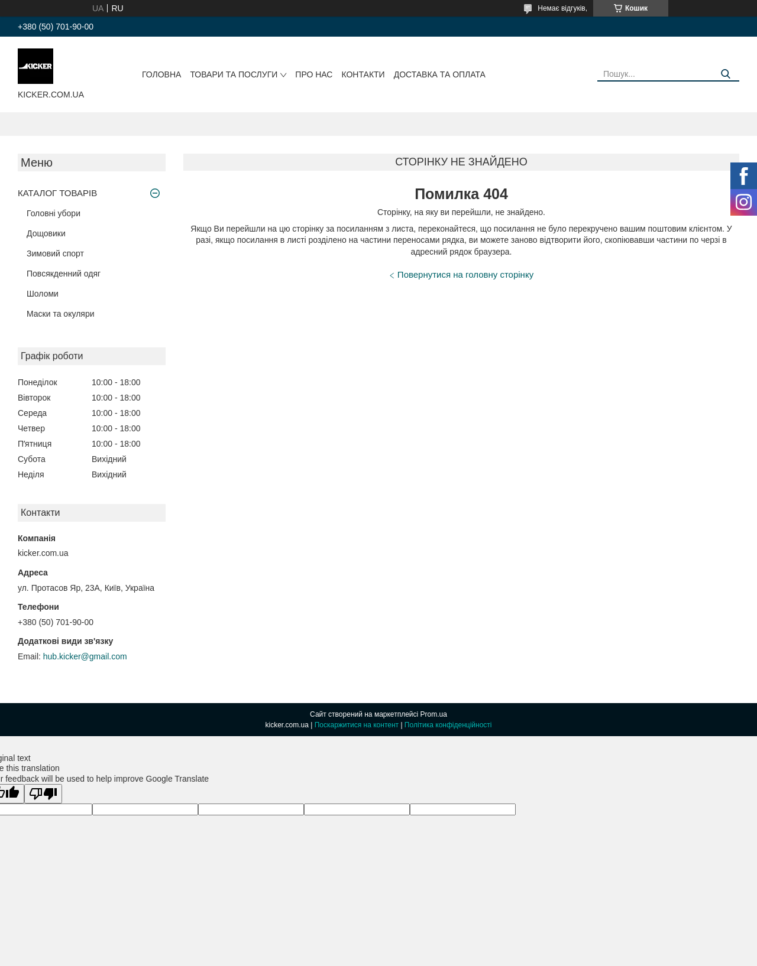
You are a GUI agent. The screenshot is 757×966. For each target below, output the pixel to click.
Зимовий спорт (55, 253)
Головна (161, 74)
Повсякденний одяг (64, 273)
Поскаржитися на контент (357, 725)
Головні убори (53, 213)
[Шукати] (726, 74)
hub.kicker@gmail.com (85, 656)
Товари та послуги (233, 74)
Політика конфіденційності (448, 725)
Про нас (313, 74)
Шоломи (43, 293)
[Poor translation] (43, 794)
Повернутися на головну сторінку (465, 274)
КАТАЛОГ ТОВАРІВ (57, 193)
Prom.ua (433, 714)
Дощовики (46, 233)
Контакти (362, 74)
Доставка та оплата (440, 74)
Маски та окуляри (61, 313)
